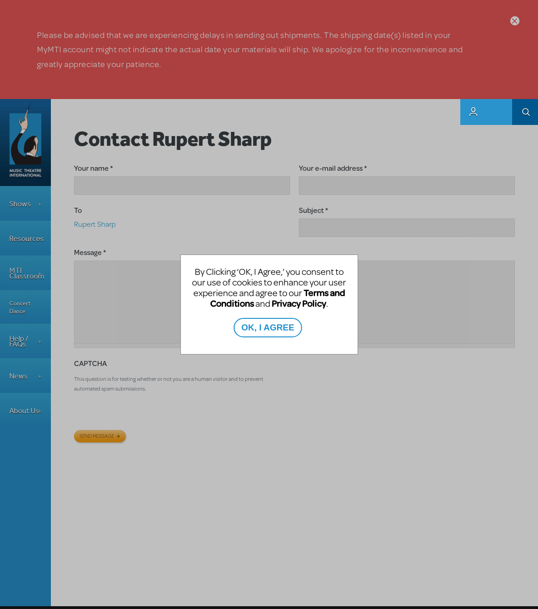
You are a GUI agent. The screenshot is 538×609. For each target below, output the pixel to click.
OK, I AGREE (267, 327)
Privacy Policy (299, 303)
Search (525, 112)
